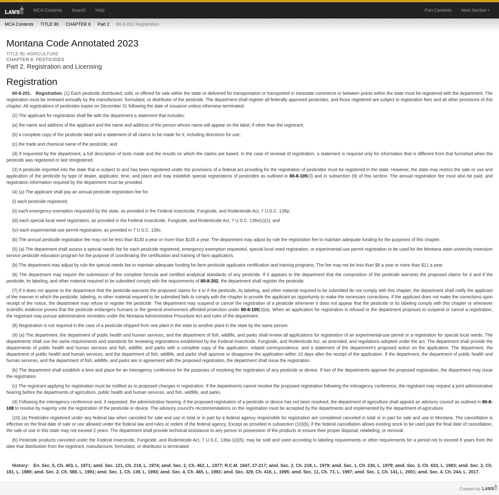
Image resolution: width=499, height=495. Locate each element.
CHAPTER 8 (78, 24)
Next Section (475, 10)
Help (100, 10)
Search (79, 10)
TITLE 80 (49, 24)
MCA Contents (47, 10)
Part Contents (438, 10)
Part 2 (103, 24)
